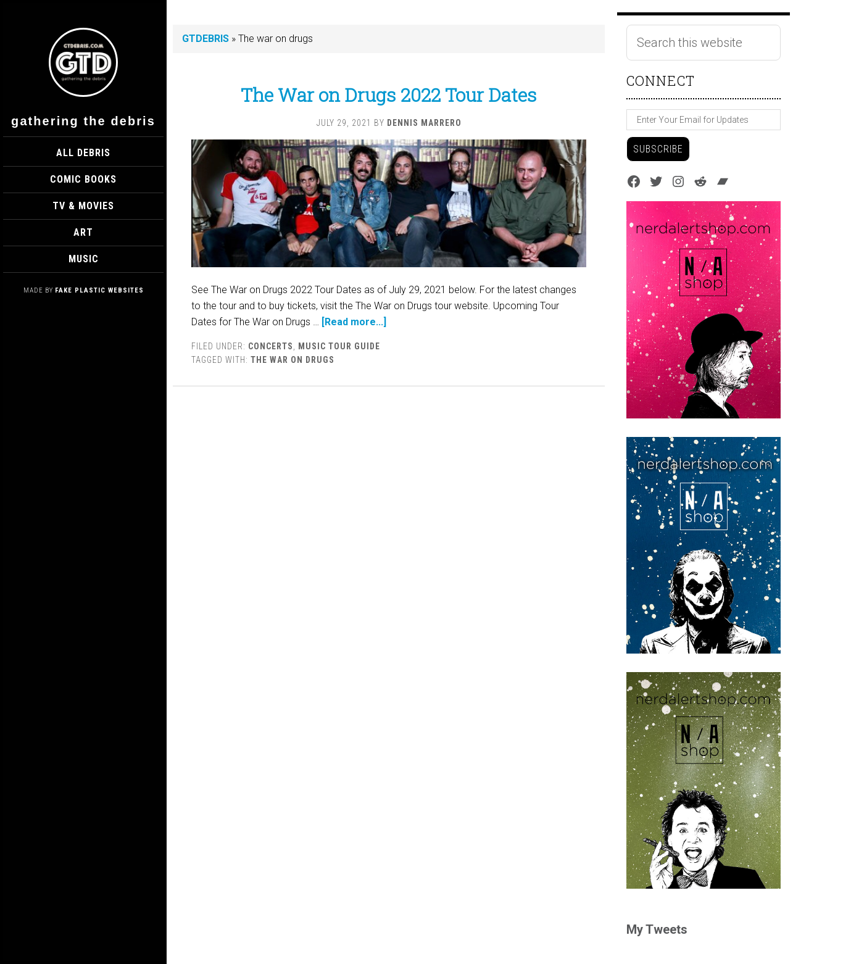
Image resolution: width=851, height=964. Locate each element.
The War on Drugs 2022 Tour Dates (388, 95)
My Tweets (656, 929)
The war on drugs (292, 360)
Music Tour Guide (339, 346)
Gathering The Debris (83, 121)
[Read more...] (354, 322)
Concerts (270, 346)
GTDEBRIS (205, 38)
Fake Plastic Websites (99, 290)
